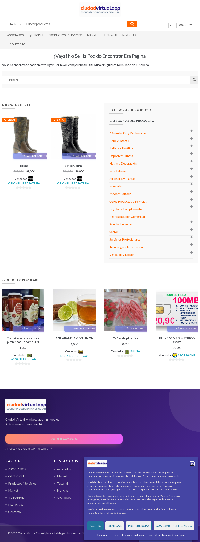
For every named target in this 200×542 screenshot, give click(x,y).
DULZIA (135, 350)
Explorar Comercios (64, 438)
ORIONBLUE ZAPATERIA (24, 182)
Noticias (62, 490)
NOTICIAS (129, 35)
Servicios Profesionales (124, 239)
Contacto (18, 44)
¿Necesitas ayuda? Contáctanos (26, 447)
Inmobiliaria (117, 171)
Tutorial (62, 483)
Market (93, 35)
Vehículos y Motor (121, 254)
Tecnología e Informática (126, 247)
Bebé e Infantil (119, 141)
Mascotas (116, 186)
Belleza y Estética (121, 148)
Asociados (64, 468)
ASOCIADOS (15, 35)
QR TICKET (36, 35)
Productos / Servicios (65, 35)
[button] (192, 464)
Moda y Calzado (120, 194)
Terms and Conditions (173, 534)
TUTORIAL (111, 35)
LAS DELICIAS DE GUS (74, 355)
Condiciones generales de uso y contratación (120, 534)
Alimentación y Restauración (128, 133)
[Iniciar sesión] (170, 25)
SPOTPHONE (186, 354)
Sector (113, 232)
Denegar (115, 525)
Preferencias (138, 525)
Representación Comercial (127, 216)
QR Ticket (64, 497)
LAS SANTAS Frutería (23, 358)
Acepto (95, 525)
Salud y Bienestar (120, 224)
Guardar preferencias (174, 525)
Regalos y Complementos (126, 209)
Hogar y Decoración (123, 163)
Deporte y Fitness (121, 156)
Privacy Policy (153, 534)
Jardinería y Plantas (122, 178)
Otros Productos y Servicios (128, 201)
